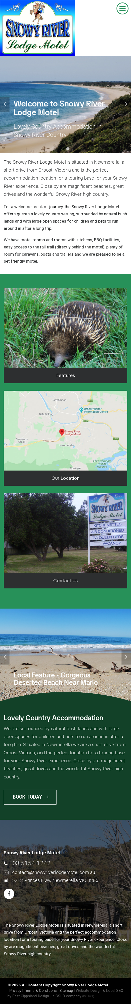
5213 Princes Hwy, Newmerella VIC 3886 (55, 880)
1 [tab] (63, 148)
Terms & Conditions (40, 990)
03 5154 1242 (31, 863)
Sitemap (66, 990)
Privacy (15, 990)
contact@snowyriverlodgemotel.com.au (53, 872)
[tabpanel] (65, 104)
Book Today (31, 797)
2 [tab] (68, 148)
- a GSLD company (72, 996)
